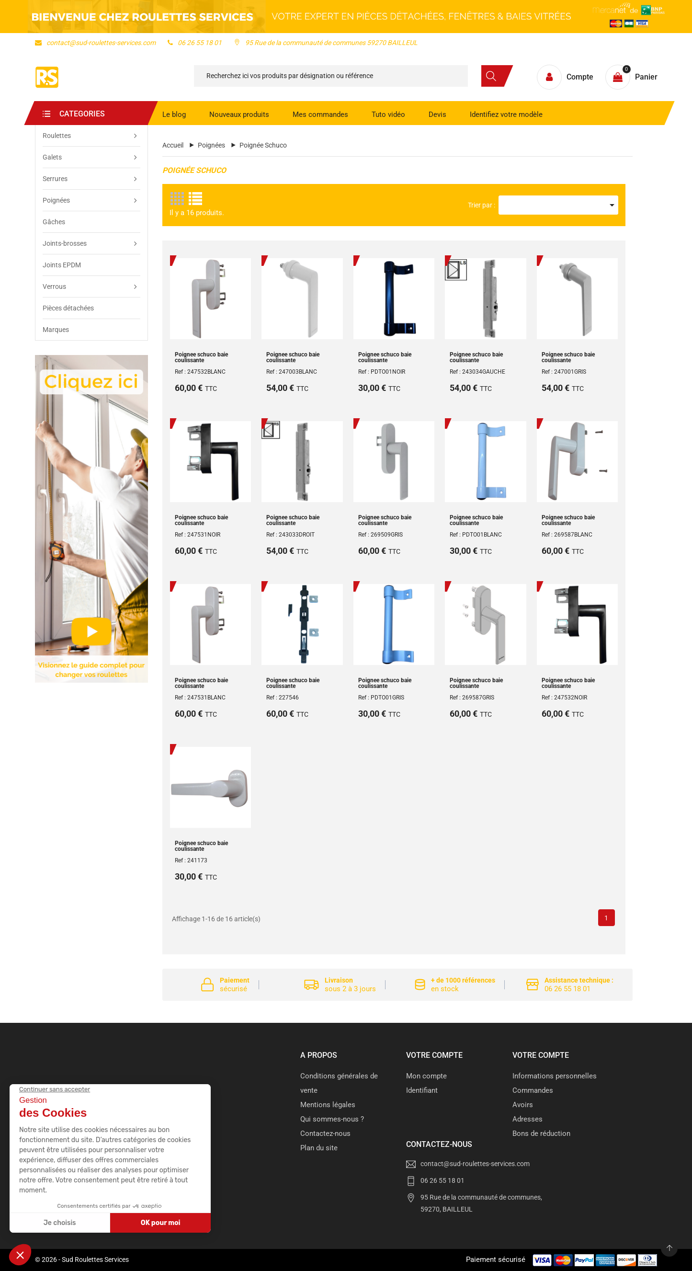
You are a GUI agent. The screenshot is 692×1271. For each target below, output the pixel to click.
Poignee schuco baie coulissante (201, 357)
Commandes (532, 1090)
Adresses (527, 1119)
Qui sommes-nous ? (332, 1119)
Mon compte (426, 1076)
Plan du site (319, 1148)
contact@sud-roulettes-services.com (95, 42)
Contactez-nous (325, 1133)
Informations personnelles (554, 1076)
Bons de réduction (541, 1133)
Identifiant (422, 1090)
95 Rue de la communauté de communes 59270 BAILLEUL (326, 42)
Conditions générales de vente (339, 1083)
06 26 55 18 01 (195, 42)
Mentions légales (327, 1104)
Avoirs (522, 1104)
